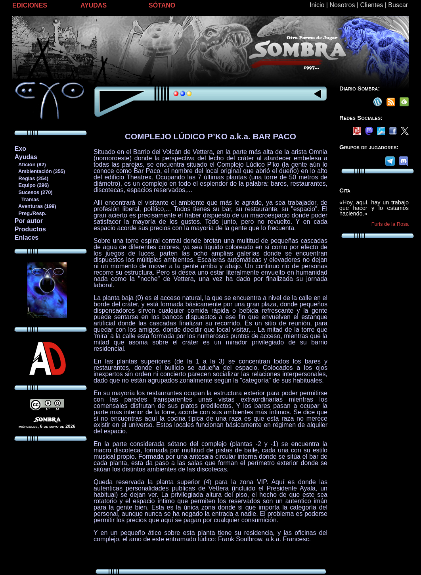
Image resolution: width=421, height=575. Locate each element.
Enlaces (26, 237)
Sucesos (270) (33, 192)
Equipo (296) (31, 185)
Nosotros (342, 5)
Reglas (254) (31, 178)
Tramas (26, 199)
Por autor (29, 220)
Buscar (398, 5)
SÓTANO (162, 5)
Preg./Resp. (30, 213)
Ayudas (26, 157)
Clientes (371, 5)
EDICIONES (29, 5)
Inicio (317, 5)
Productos (30, 229)
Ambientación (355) (39, 171)
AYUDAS (93, 5)
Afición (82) (30, 164)
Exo (20, 148)
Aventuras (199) (35, 206)
